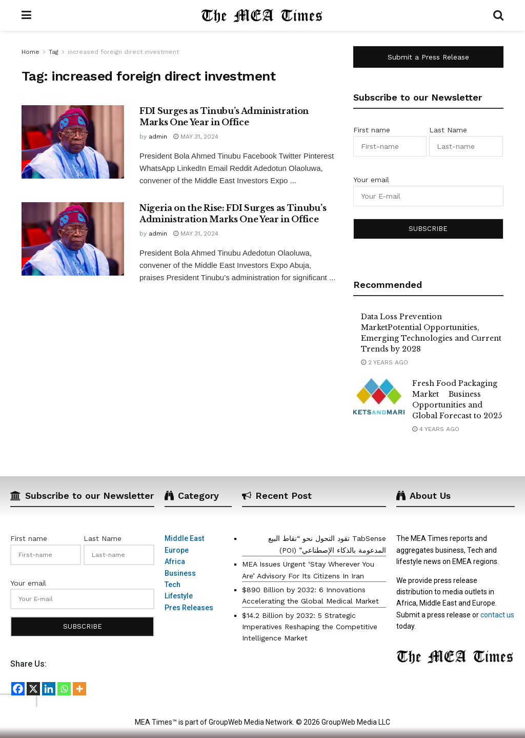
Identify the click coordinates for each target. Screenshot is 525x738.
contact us (497, 615)
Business (180, 573)
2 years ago (384, 362)
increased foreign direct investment (123, 51)
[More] (79, 688)
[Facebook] (18, 688)
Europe (177, 550)
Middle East (184, 538)
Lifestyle (179, 596)
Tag (53, 51)
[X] (33, 688)
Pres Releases (189, 608)
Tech (172, 584)
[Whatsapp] (64, 688)
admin (158, 136)
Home (30, 51)
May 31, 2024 (195, 136)
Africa (175, 561)
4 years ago (435, 429)
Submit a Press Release (428, 57)
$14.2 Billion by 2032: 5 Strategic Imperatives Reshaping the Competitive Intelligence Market (309, 627)
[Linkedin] (48, 688)
